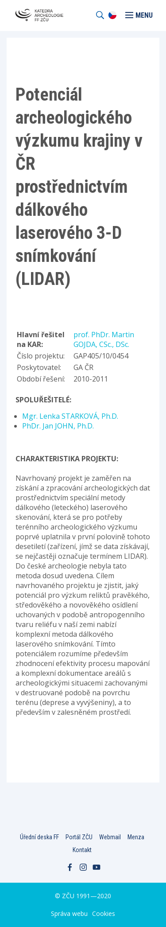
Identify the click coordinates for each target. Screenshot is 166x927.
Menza (135, 837)
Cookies (103, 913)
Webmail (110, 837)
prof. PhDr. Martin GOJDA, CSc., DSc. (103, 339)
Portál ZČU (79, 837)
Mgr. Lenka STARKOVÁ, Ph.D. (70, 416)
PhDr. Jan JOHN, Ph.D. (58, 426)
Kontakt (82, 849)
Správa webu (69, 913)
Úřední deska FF (39, 837)
